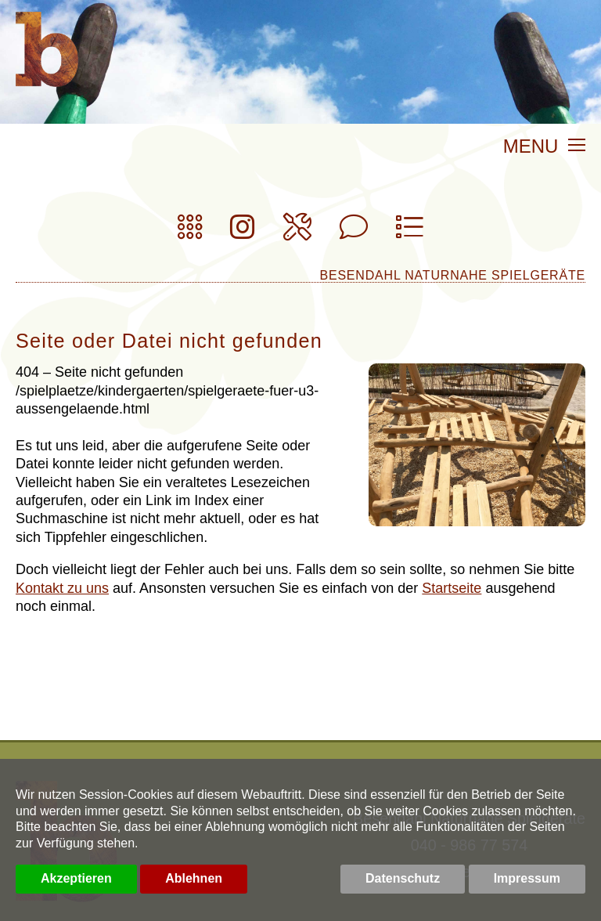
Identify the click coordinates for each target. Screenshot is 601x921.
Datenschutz (402, 878)
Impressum (527, 878)
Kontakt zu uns (62, 588)
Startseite (451, 588)
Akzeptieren (76, 878)
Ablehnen (193, 878)
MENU (544, 147)
